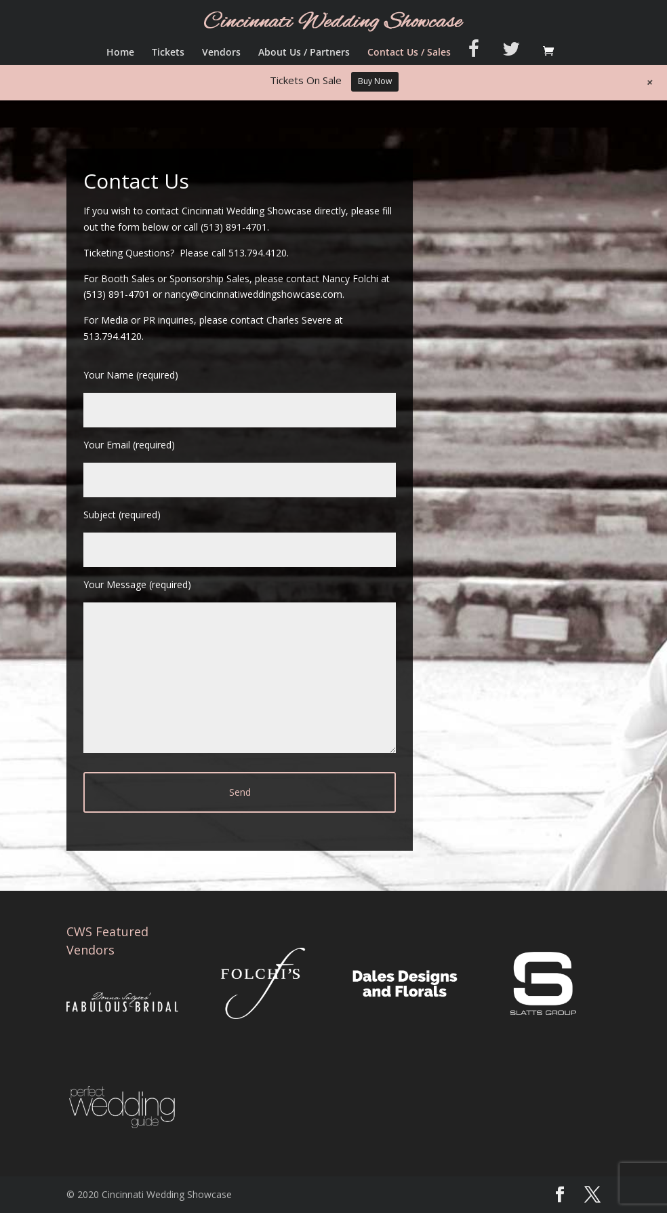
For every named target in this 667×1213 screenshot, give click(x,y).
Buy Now (375, 81)
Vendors (221, 52)
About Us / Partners (304, 52)
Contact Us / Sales (409, 52)
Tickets (168, 52)
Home (120, 52)
